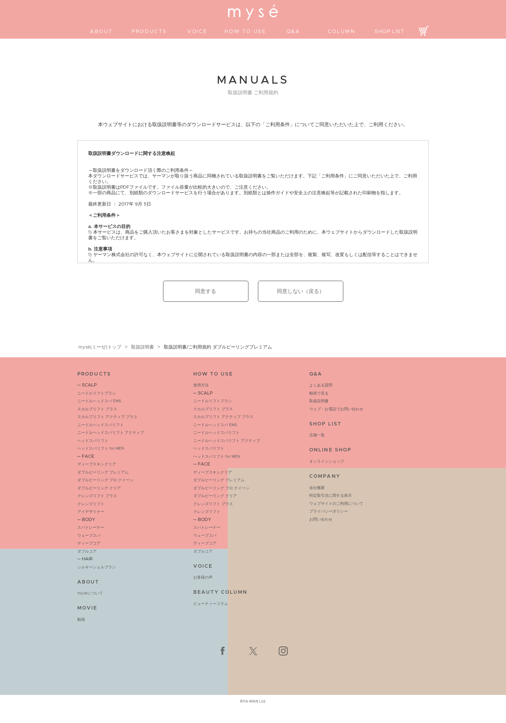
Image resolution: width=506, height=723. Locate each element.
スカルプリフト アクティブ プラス (107, 417)
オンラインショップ (326, 461)
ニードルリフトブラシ (96, 393)
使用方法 (201, 385)
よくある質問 (320, 385)
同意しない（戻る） (300, 291)
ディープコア (88, 543)
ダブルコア (87, 551)
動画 (81, 619)
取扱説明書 (142, 347)
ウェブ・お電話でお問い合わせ (336, 409)
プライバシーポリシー (328, 511)
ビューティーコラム (210, 604)
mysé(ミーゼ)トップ (99, 347)
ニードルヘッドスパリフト (100, 425)
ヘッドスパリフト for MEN (100, 448)
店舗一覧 (317, 435)
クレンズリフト (90, 504)
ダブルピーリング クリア (99, 488)
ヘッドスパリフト (92, 441)
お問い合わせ (320, 519)
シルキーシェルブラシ (96, 567)
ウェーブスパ (88, 536)
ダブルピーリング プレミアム (103, 472)
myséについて (90, 593)
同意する (205, 291)
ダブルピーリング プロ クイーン (105, 480)
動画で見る (319, 393)
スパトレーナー (90, 527)
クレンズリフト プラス (97, 496)
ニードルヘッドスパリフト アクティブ (110, 433)
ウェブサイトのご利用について (336, 504)
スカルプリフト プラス (97, 409)
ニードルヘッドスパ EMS (99, 401)
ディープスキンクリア (96, 464)
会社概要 (317, 488)
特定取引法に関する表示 (330, 495)
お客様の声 (203, 577)
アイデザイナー (90, 512)
